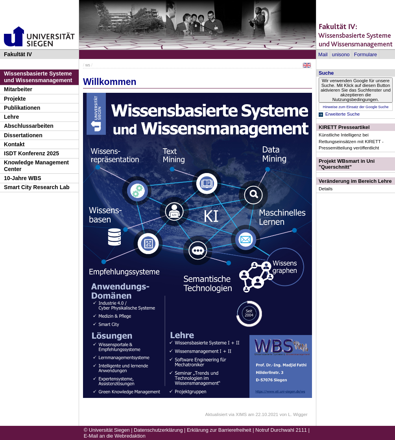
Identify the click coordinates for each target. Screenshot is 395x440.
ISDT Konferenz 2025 (31, 153)
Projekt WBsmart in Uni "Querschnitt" (347, 164)
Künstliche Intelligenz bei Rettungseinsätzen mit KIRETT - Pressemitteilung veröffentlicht (351, 141)
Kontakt (14, 144)
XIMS (241, 414)
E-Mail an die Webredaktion (115, 436)
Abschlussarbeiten (29, 126)
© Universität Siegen (107, 430)
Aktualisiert (216, 414)
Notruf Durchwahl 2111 (281, 430)
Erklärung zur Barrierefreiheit (219, 430)
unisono (341, 54)
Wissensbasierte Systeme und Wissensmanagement (38, 76)
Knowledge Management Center (36, 165)
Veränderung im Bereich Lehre (355, 181)
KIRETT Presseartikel (344, 127)
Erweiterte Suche (342, 114)
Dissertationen (23, 135)
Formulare (365, 54)
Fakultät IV (18, 54)
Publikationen (22, 108)
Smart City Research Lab (37, 187)
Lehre (11, 117)
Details (325, 188)
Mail (322, 54)
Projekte (15, 99)
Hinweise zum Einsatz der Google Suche (355, 107)
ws (87, 65)
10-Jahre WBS (22, 178)
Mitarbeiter (18, 89)
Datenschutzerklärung (158, 430)
